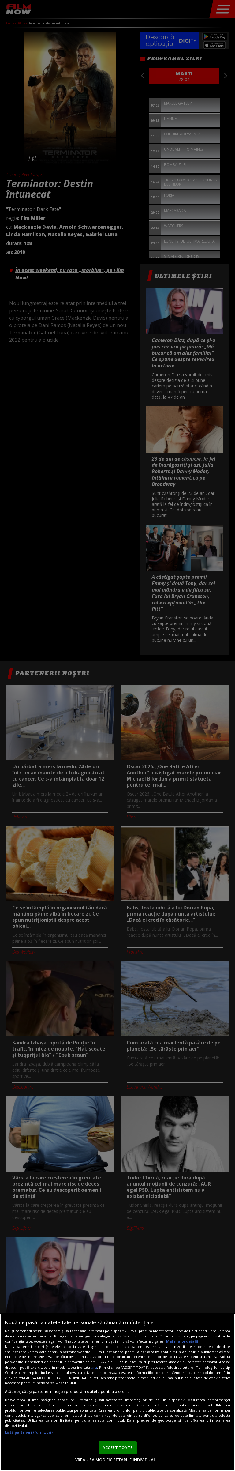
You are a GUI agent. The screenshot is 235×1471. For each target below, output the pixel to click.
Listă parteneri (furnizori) (29, 1432)
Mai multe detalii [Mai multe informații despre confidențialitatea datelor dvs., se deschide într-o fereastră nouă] (182, 1341)
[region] (117, 1392)
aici (94, 1367)
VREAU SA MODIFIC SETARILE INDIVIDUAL (115, 1459)
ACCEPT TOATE (117, 1447)
